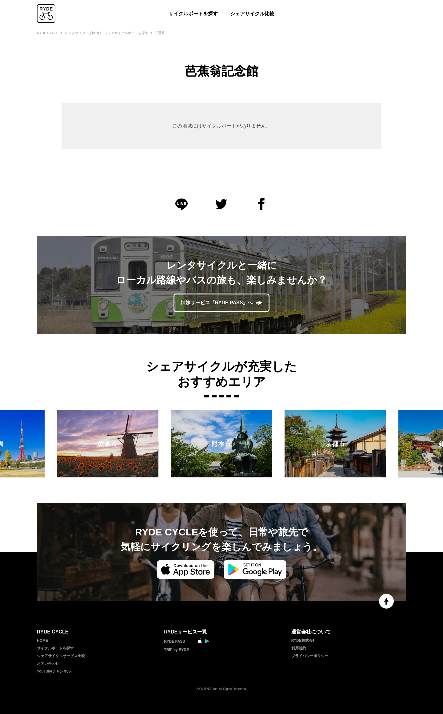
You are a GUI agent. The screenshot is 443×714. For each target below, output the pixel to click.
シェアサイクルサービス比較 (61, 656)
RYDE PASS (174, 641)
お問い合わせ (48, 663)
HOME (42, 640)
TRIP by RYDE (176, 650)
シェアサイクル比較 (252, 13)
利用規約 (298, 648)
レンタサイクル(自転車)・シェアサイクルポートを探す (106, 33)
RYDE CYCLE (47, 33)
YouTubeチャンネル (54, 671)
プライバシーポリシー (309, 656)
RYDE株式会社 (303, 640)
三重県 (160, 33)
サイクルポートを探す (193, 13)
